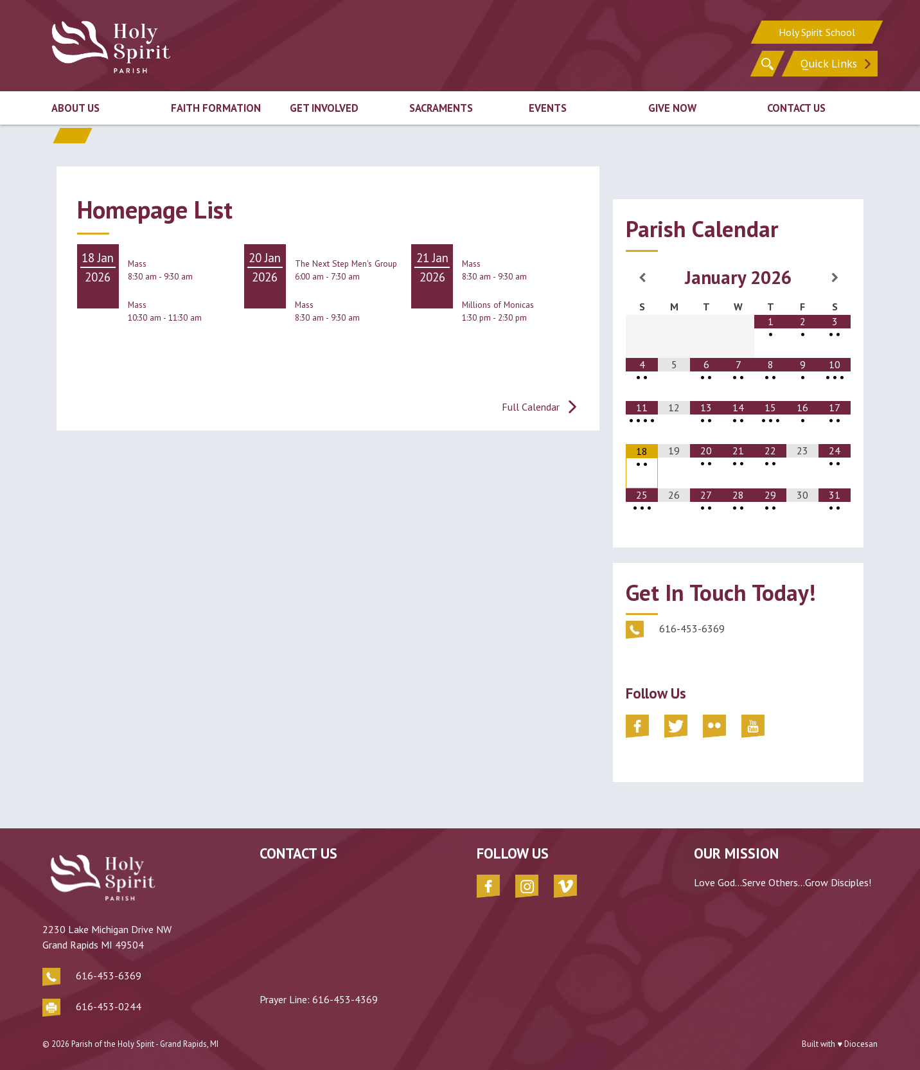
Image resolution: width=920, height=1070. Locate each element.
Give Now (672, 108)
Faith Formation (216, 108)
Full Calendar (531, 406)
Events (548, 108)
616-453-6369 (108, 975)
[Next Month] (834, 277)
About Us (75, 108)
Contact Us (796, 108)
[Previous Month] (642, 277)
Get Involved (324, 108)
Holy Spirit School (817, 32)
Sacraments (441, 108)
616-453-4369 (345, 999)
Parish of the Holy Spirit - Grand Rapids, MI (144, 1044)
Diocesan (861, 1044)
